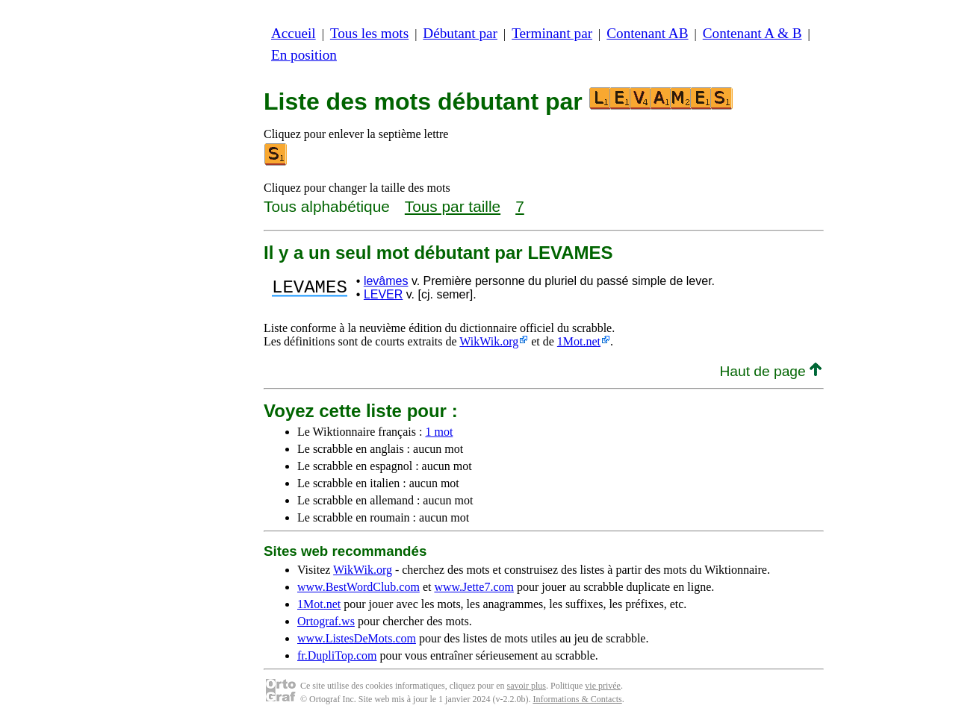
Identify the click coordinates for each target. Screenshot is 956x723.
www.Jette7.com (474, 586)
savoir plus (526, 685)
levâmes (386, 281)
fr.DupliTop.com (336, 655)
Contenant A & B (752, 33)
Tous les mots (369, 33)
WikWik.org (488, 341)
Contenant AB (647, 33)
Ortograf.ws (326, 621)
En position (304, 55)
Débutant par (460, 33)
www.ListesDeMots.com (356, 638)
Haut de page (770, 371)
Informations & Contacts (577, 699)
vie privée (603, 685)
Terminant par (552, 33)
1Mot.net (578, 341)
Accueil (293, 33)
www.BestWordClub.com (358, 586)
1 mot (439, 431)
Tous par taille (452, 206)
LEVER (383, 294)
